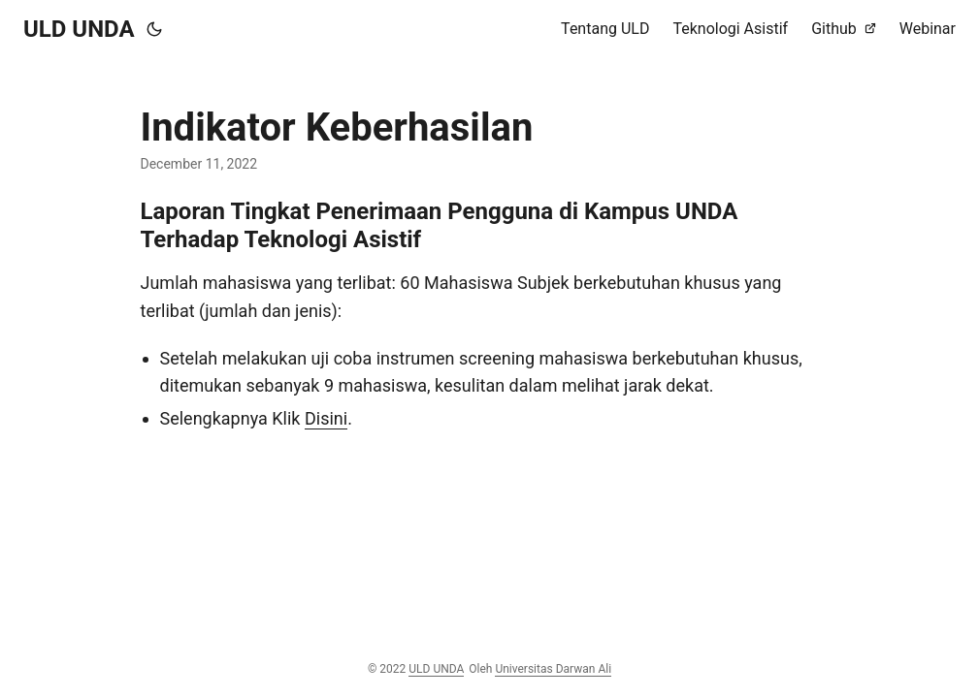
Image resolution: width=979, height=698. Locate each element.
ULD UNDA (79, 29)
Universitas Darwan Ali (553, 669)
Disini (326, 418)
